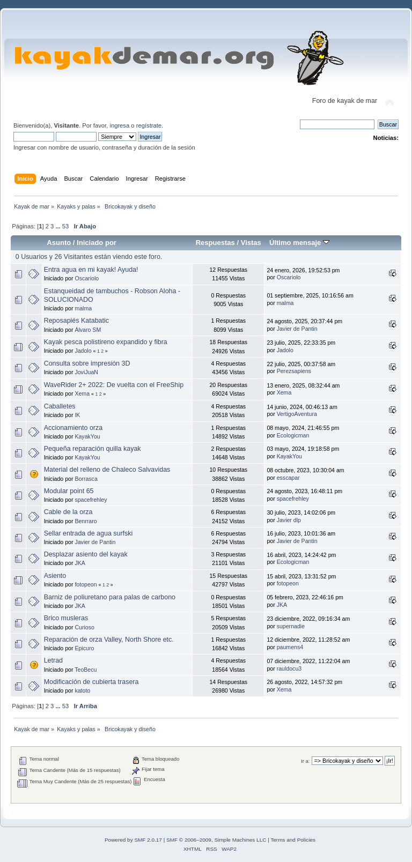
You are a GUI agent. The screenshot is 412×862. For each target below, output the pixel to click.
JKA (80, 563)
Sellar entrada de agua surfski (88, 533)
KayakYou (87, 436)
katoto (82, 690)
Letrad (53, 660)
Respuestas (215, 243)
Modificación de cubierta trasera (91, 682)
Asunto (59, 243)
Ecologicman (293, 435)
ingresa (119, 125)
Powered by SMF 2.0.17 (133, 840)
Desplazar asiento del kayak (86, 554)
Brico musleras (66, 618)
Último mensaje (299, 243)
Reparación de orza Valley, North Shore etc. (109, 639)
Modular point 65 (69, 491)
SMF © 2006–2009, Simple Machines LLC (216, 840)
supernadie (291, 626)
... (58, 226)
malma (83, 308)
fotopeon (86, 584)
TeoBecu (86, 669)
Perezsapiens (294, 371)
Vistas (251, 243)
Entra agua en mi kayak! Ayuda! (91, 269)
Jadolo (83, 350)
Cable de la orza (68, 512)
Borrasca (86, 478)
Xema (82, 393)
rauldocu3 (289, 668)
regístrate (148, 125)
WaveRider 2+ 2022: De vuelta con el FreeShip (114, 385)
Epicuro (84, 648)
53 (65, 226)
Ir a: (305, 761)
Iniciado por (96, 243)
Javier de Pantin (297, 328)
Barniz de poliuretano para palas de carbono (109, 597)
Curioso (84, 627)
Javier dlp (289, 520)
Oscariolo (87, 278)
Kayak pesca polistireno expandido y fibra (105, 342)
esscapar (288, 477)
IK (77, 415)
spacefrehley (91, 499)
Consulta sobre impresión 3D (87, 363)
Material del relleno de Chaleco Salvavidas (107, 469)
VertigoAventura (297, 414)
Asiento (55, 575)
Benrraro (86, 521)
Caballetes (60, 406)
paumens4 (290, 647)
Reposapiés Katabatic (76, 320)
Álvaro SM (88, 329)
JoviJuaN (86, 372)
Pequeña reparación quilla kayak (92, 448)
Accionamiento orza (73, 428)
